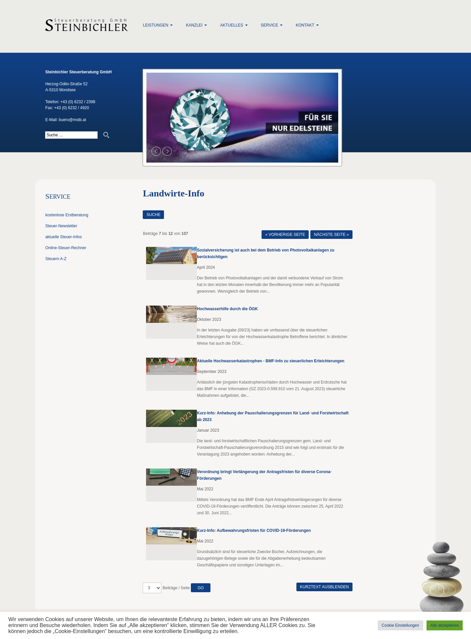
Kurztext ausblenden (324, 587)
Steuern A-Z (55, 258)
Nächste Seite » (331, 234)
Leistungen (155, 25)
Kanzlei (194, 25)
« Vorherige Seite (285, 234)
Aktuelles (231, 25)
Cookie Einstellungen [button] (400, 625)
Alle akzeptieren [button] (445, 625)
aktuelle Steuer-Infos (63, 237)
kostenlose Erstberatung (66, 215)
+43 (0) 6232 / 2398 (77, 102)
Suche (153, 214)
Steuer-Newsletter (61, 226)
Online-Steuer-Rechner (65, 248)
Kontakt (305, 25)
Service (269, 25)
